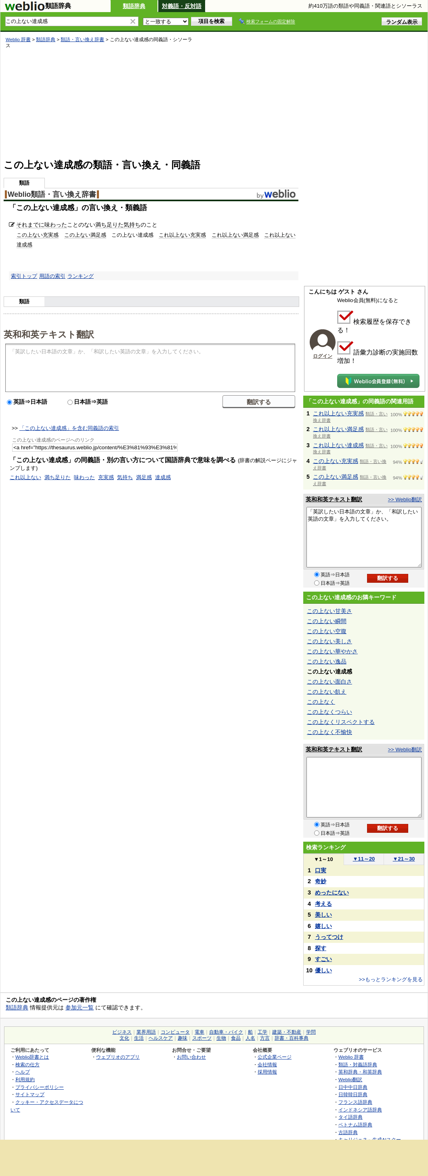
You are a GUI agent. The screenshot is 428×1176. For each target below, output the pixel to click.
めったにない (332, 892)
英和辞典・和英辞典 (360, 1071)
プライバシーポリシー (39, 1087)
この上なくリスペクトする (341, 722)
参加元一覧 (79, 1007)
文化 (124, 1038)
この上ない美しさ (329, 641)
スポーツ (202, 1038)
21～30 (404, 859)
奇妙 (320, 881)
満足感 (144, 477)
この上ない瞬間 (326, 621)
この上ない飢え (326, 691)
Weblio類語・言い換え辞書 (52, 194)
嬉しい (323, 926)
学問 (311, 1032)
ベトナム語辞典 (355, 1124)
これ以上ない (25, 477)
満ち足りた (109, 224)
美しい (323, 914)
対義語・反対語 (181, 6)
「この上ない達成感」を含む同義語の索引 (69, 428)
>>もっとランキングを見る (391, 979)
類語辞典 (134, 6)
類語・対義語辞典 (357, 1064)
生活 (139, 1038)
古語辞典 (348, 1132)
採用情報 (267, 1071)
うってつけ (329, 937)
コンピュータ (175, 1032)
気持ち (132, 224)
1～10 (323, 859)
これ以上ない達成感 (338, 445)
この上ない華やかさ (332, 651)
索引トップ (24, 276)
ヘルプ (22, 1071)
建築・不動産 (286, 1032)
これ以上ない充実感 (182, 235)
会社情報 (267, 1064)
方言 (265, 1038)
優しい (323, 970)
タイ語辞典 (350, 1117)
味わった (55, 224)
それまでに (30, 224)
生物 (221, 1038)
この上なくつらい (329, 712)
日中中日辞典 (352, 1087)
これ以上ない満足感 (235, 235)
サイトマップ (29, 1094)
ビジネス (122, 1032)
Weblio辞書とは (32, 1056)
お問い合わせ (191, 1056)
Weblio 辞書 (18, 39)
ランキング (80, 276)
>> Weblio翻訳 (405, 499)
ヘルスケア (161, 1038)
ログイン (322, 356)
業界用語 (146, 1032)
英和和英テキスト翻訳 (49, 334)
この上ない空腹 (326, 631)
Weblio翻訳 (350, 1079)
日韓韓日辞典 (352, 1094)
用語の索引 (52, 276)
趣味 (182, 1038)
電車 (199, 1032)
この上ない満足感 (85, 235)
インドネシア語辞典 (360, 1109)
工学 (262, 1032)
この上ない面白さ (329, 681)
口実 (320, 870)
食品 (236, 1038)
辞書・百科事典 (291, 1038)
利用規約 (25, 1079)
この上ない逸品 (326, 661)
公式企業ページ (275, 1056)
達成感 (163, 477)
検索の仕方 (27, 1064)
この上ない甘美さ (329, 611)
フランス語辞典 (355, 1102)
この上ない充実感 (38, 235)
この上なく (321, 702)
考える (323, 904)
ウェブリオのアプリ (118, 1056)
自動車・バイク (226, 1032)
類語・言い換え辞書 (82, 39)
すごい (323, 959)
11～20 (364, 859)
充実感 (106, 477)
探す (320, 948)
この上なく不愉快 (329, 732)
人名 (250, 1038)
